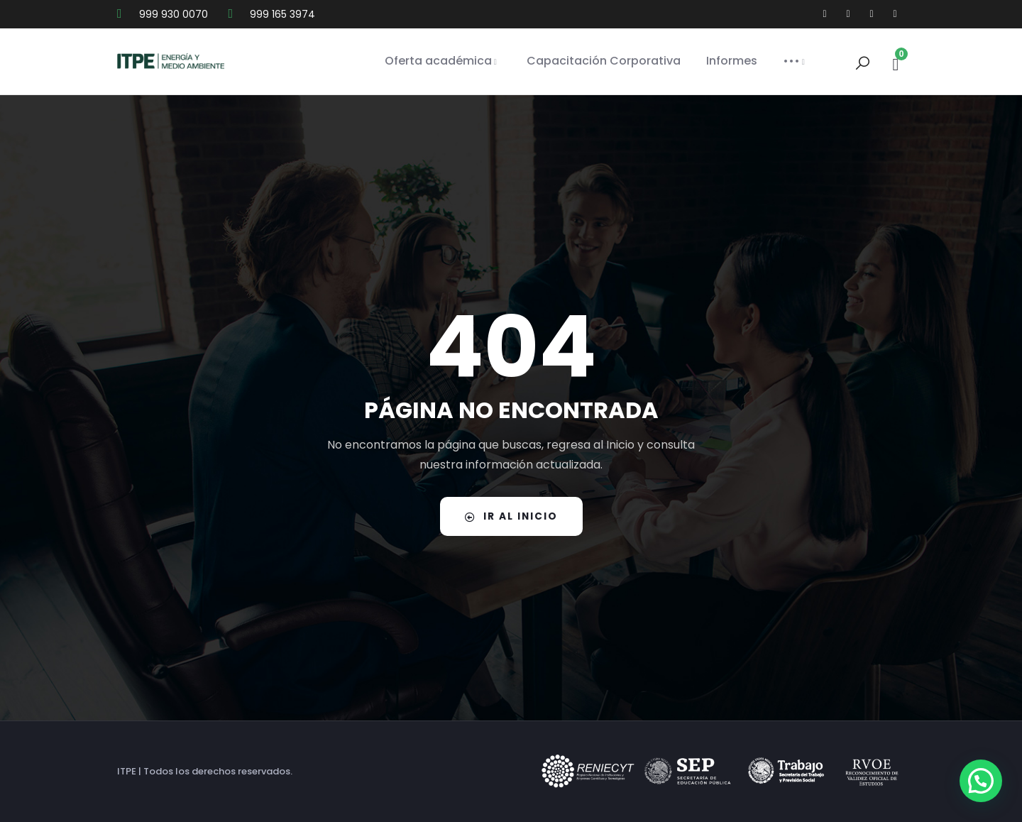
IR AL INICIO (511, 516)
